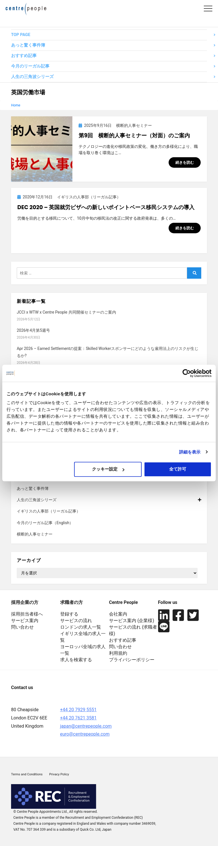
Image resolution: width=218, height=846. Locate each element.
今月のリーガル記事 (30, 66)
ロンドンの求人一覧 (80, 627)
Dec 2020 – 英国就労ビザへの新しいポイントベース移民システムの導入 (105, 207)
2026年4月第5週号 (33, 330)
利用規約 (118, 653)
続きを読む (184, 162)
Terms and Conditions (27, 774)
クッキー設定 (108, 469)
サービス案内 (24, 620)
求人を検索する (76, 659)
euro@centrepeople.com (85, 734)
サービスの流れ (76, 620)
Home (15, 105)
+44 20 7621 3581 (78, 718)
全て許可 (177, 469)
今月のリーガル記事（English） (45, 522)
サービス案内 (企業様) (131, 620)
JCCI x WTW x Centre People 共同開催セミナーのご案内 (66, 312)
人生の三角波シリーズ (32, 76)
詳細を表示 (190, 452)
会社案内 (118, 614)
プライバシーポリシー (131, 659)
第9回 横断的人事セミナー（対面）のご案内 (134, 135)
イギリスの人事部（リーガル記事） (48, 511)
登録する (69, 614)
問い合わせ (22, 627)
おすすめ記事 (24, 55)
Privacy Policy (59, 774)
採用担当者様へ (27, 614)
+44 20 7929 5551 (78, 709)
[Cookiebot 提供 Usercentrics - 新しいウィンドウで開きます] (186, 373)
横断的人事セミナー (35, 534)
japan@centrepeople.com (86, 726)
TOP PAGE (20, 34)
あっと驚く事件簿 (28, 45)
